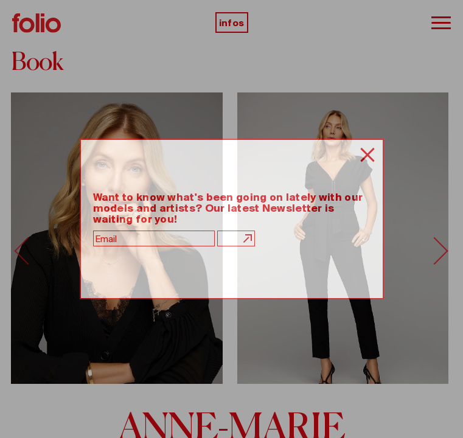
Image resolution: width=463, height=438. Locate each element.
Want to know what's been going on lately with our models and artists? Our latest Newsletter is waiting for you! (228, 208)
